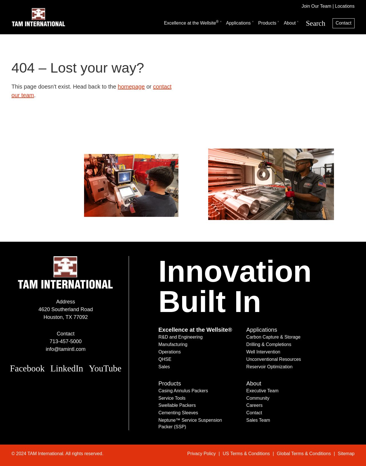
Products (267, 23)
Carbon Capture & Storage (273, 337)
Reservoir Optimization (269, 366)
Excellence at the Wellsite (191, 22)
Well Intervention (263, 351)
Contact (343, 23)
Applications (238, 23)
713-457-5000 (66, 341)
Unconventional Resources (273, 359)
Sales (164, 366)
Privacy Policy (201, 453)
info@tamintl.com (65, 349)
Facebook (27, 368)
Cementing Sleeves (178, 412)
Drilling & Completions (268, 344)
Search (315, 23)
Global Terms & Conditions (304, 453)
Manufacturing (172, 344)
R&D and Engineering (180, 337)
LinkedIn (66, 368)
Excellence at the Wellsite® (195, 330)
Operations (169, 351)
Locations (345, 6)
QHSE (164, 359)
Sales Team (258, 420)
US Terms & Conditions (246, 453)
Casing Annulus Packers (183, 390)
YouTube (105, 368)
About (290, 23)
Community (257, 398)
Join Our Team (316, 6)
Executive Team (262, 390)
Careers (254, 405)
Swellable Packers (177, 405)
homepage (131, 86)
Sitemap (346, 453)
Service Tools (172, 398)
